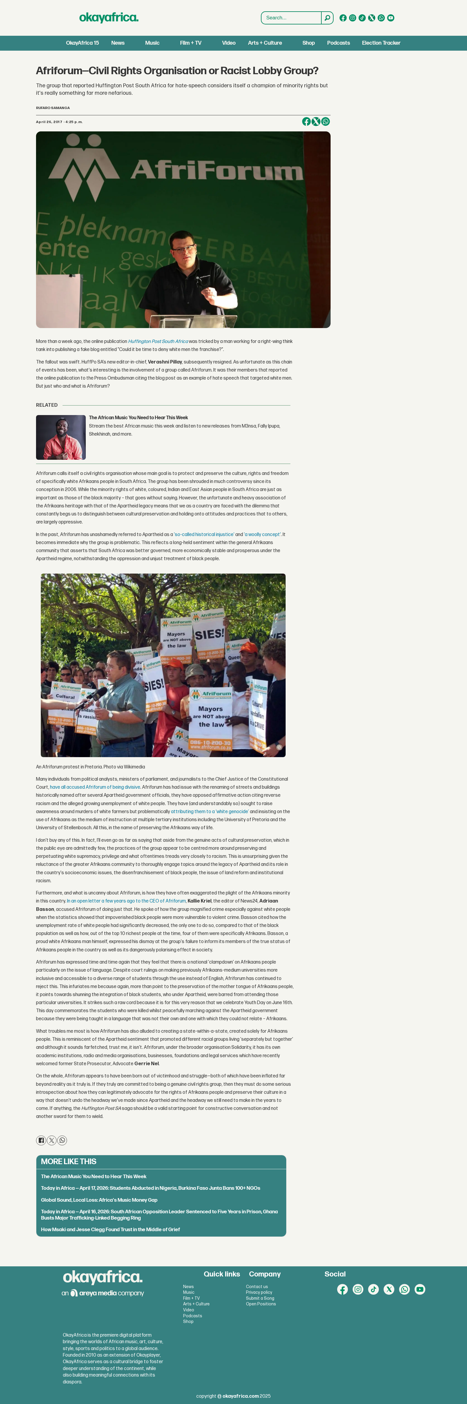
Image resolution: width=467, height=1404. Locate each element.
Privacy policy (259, 1292)
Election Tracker (381, 43)
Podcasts (338, 43)
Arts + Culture (265, 43)
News (117, 43)
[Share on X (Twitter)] (316, 121)
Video (229, 43)
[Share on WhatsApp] (325, 121)
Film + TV (190, 43)
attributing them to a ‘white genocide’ (210, 812)
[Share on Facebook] (306, 121)
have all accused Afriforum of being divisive (95, 787)
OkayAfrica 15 (82, 43)
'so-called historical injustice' (204, 535)
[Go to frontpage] (109, 18)
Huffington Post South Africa (158, 341)
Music (152, 43)
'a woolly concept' (262, 535)
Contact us (257, 1286)
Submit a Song (260, 1298)
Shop (309, 43)
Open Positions (261, 1304)
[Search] (327, 18)
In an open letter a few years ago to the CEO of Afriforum (126, 901)
